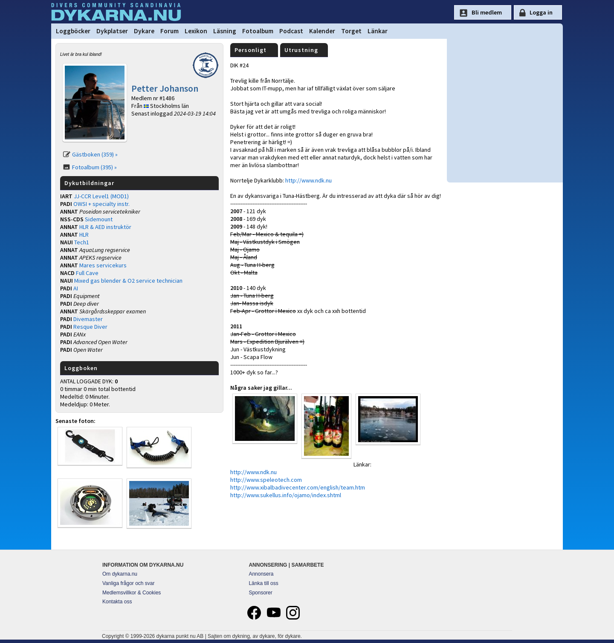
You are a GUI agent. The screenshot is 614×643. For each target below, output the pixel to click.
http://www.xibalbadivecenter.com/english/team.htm (297, 487)
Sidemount (99, 219)
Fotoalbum (257, 31)
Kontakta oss (117, 602)
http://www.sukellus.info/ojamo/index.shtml (285, 495)
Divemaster (88, 319)
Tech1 (81, 242)
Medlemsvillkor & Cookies (131, 593)
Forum (169, 31)
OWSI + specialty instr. (101, 204)
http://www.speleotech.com (266, 480)
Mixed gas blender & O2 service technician (128, 280)
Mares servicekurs (103, 265)
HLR (84, 234)
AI (75, 288)
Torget (351, 31)
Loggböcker (73, 31)
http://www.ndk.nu (308, 180)
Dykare (144, 31)
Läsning (224, 31)
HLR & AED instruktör (105, 227)
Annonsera (261, 574)
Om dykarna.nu (119, 574)
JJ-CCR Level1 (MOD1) (101, 196)
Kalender (322, 31)
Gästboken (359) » (95, 154)
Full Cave (87, 273)
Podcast (291, 31)
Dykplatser (112, 31)
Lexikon (196, 31)
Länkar (378, 31)
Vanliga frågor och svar (128, 583)
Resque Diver (90, 326)
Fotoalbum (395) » (94, 167)
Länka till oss (263, 583)
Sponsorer (260, 593)
